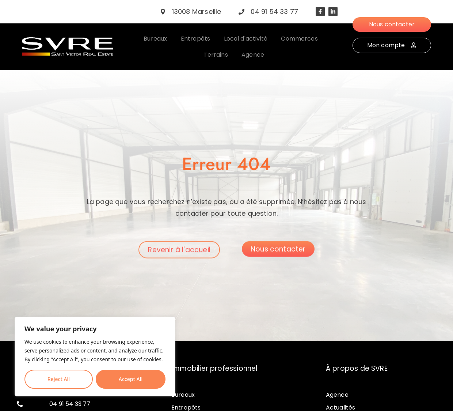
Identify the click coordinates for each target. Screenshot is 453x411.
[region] (95, 356)
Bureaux (183, 394)
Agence (337, 394)
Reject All (58, 379)
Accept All (130, 379)
